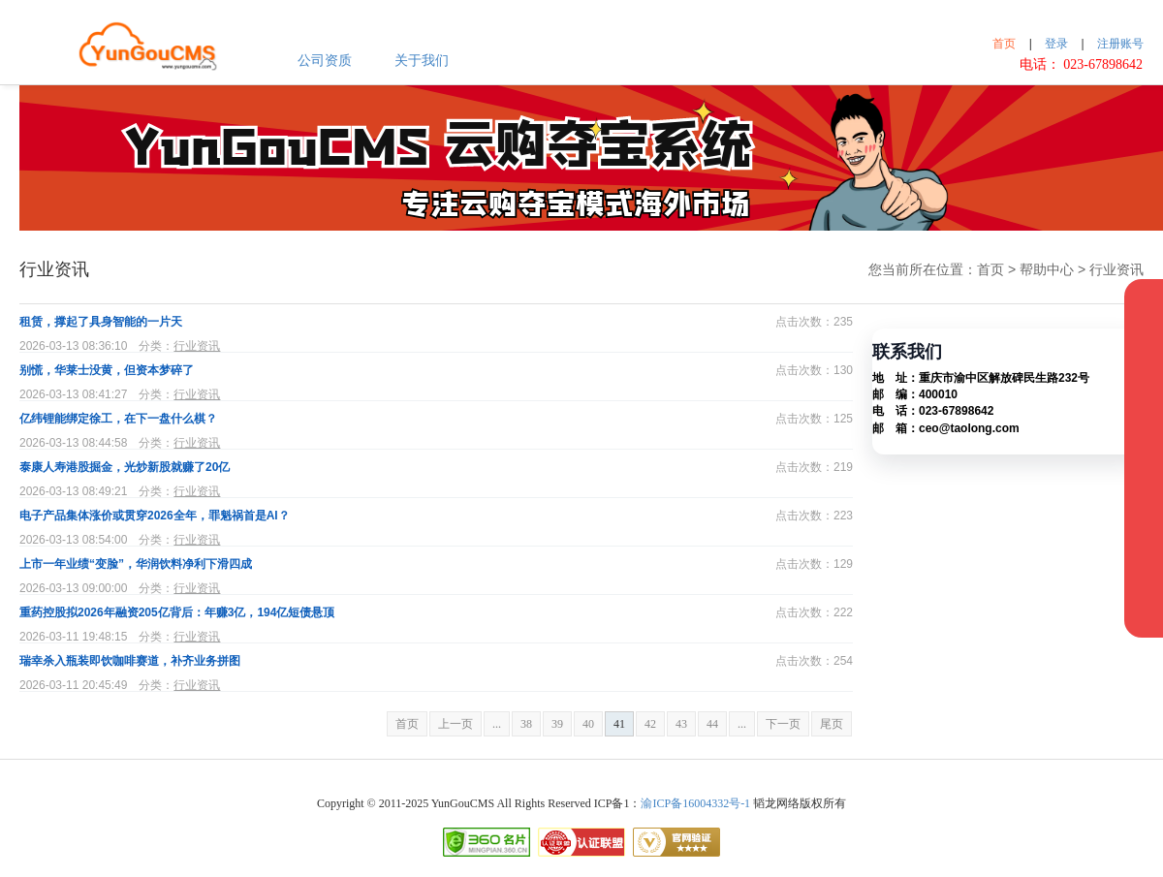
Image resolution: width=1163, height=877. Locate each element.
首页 (1004, 43)
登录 (1056, 43)
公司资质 (325, 60)
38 (526, 724)
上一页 (455, 724)
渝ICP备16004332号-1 (695, 803)
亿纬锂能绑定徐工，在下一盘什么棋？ (118, 418)
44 (712, 724)
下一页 (783, 724)
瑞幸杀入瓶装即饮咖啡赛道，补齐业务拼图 (129, 661)
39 (557, 724)
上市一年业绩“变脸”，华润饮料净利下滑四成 (135, 564)
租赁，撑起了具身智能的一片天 (100, 322)
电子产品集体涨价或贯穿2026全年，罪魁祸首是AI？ (154, 515)
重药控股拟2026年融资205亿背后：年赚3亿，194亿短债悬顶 (176, 612)
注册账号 (1120, 43)
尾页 (831, 724)
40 (588, 724)
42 (650, 724)
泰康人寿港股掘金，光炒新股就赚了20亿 (124, 467)
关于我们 (421, 60)
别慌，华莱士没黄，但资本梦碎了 (106, 370)
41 (619, 724)
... (496, 724)
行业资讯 (196, 346)
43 (681, 724)
